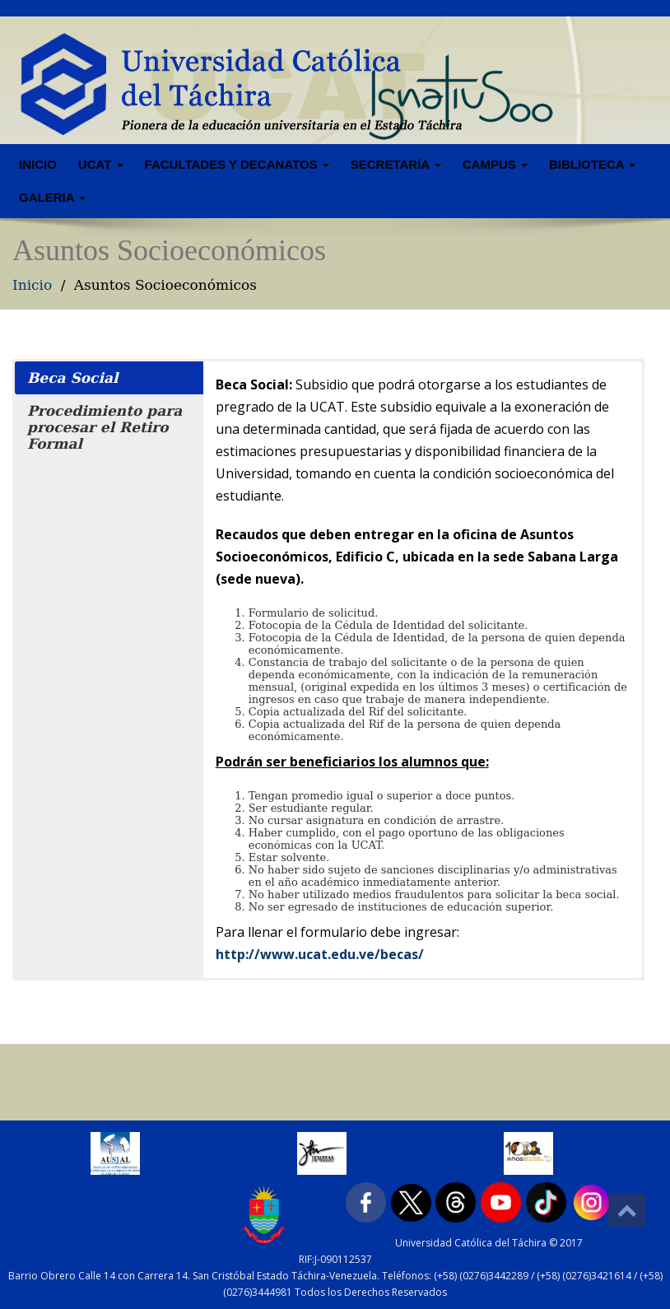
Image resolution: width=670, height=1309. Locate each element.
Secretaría (396, 164)
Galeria (52, 197)
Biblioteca (592, 164)
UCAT (100, 164)
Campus (495, 164)
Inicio (38, 164)
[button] (109, 377)
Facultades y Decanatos (237, 164)
